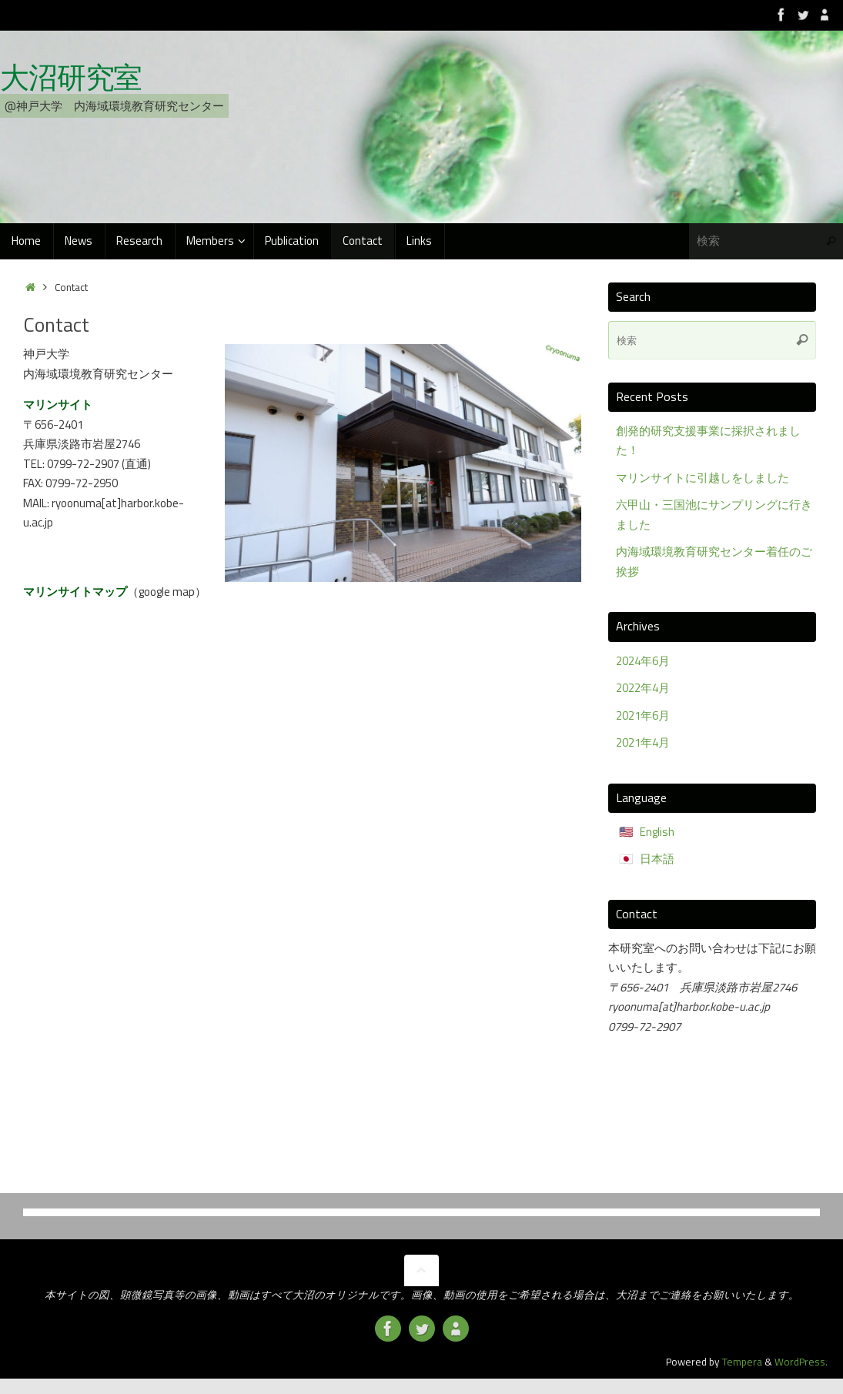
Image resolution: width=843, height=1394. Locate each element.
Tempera (742, 1361)
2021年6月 (643, 715)
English (657, 832)
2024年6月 (643, 661)
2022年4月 (643, 688)
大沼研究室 (71, 78)
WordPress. (801, 1361)
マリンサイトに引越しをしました (702, 477)
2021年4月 (643, 742)
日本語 (657, 858)
